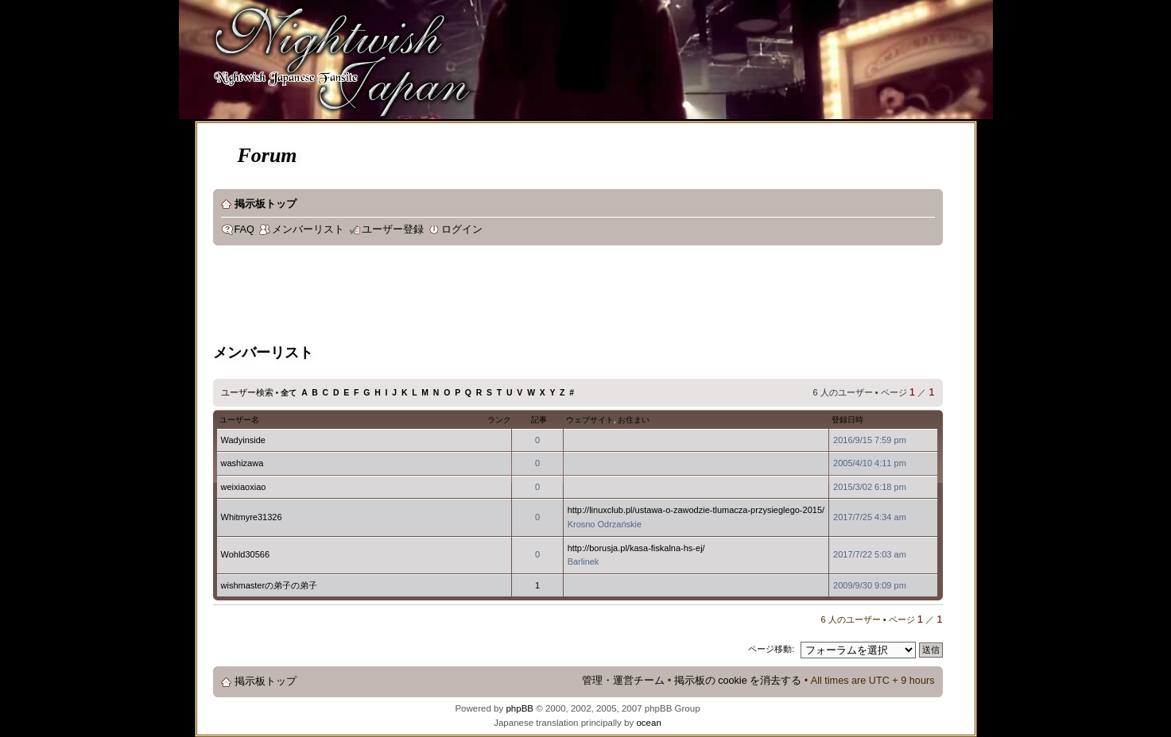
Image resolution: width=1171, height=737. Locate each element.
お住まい (633, 419)
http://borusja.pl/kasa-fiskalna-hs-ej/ (636, 548)
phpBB (519, 708)
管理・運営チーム (623, 680)
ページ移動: (771, 649)
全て (289, 392)
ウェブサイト (590, 419)
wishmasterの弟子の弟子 (269, 585)
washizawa (242, 463)
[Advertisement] (502, 297)
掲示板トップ (266, 204)
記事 (539, 419)
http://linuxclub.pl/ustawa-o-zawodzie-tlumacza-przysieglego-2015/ (696, 510)
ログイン (462, 229)
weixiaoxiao (243, 487)
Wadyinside (243, 440)
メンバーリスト (308, 229)
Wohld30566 (245, 554)
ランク (499, 419)
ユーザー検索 (247, 392)
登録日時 (847, 419)
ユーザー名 (239, 419)
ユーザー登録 (393, 229)
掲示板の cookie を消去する (738, 680)
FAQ (244, 229)
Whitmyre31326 (251, 517)
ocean (648, 722)
